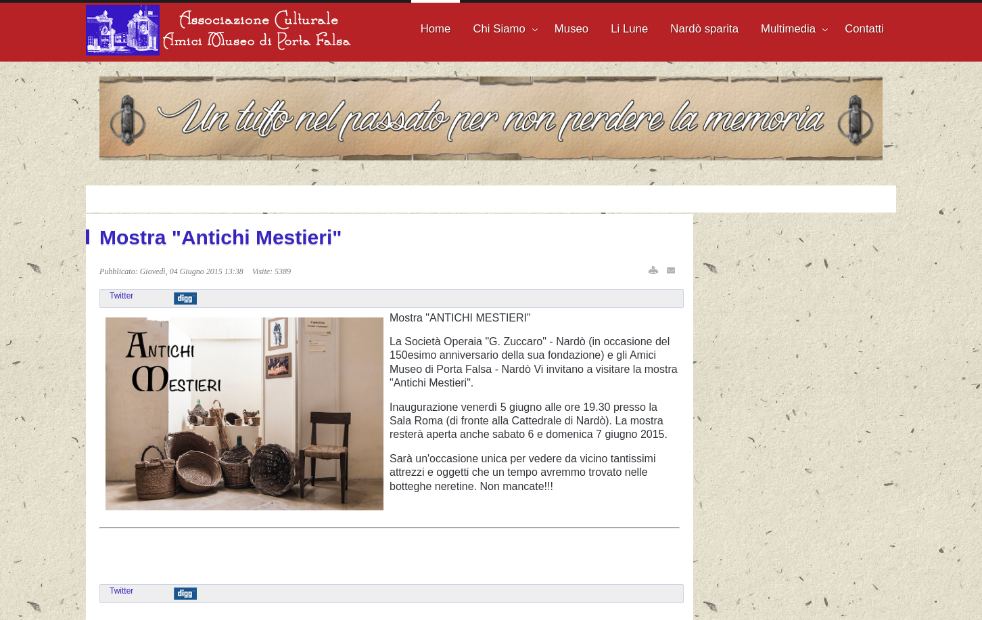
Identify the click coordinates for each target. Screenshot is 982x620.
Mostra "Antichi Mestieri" (220, 237)
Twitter (121, 296)
